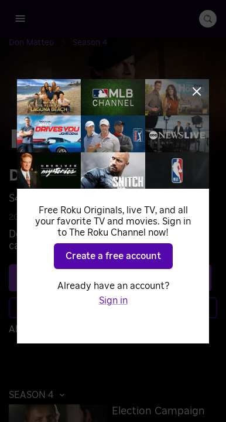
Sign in (114, 329)
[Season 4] (90, 43)
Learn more (112, 308)
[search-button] (208, 19)
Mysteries (85, 217)
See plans (110, 278)
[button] (40, 395)
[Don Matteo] (41, 43)
